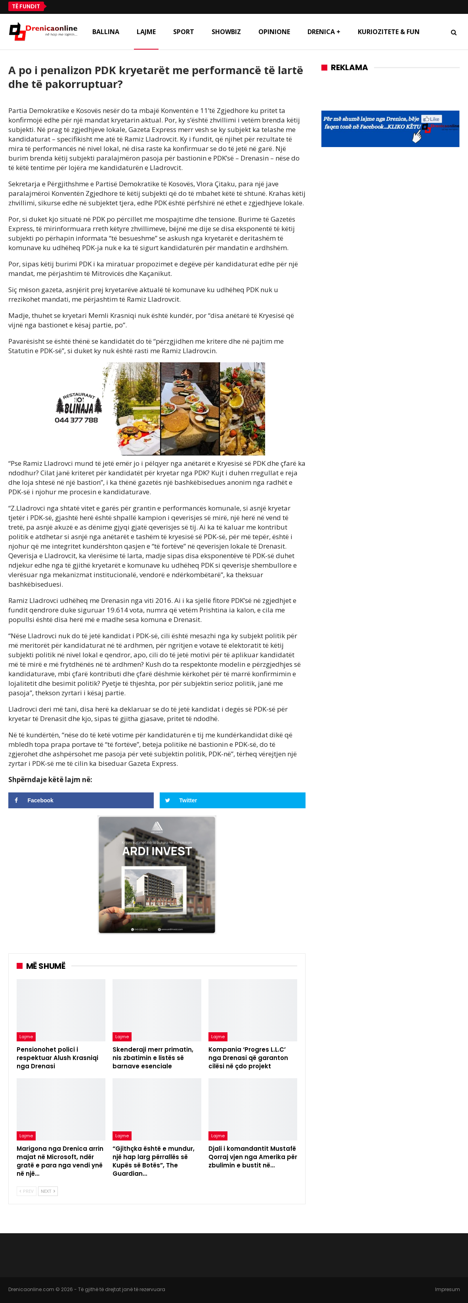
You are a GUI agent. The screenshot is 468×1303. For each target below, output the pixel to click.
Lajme (146, 31)
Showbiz (226, 31)
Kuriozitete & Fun (389, 31)
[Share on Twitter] (233, 800)
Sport (183, 31)
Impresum (447, 1289)
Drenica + (324, 31)
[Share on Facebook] (81, 800)
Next (48, 1191)
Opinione (274, 31)
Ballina (105, 31)
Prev (26, 1191)
